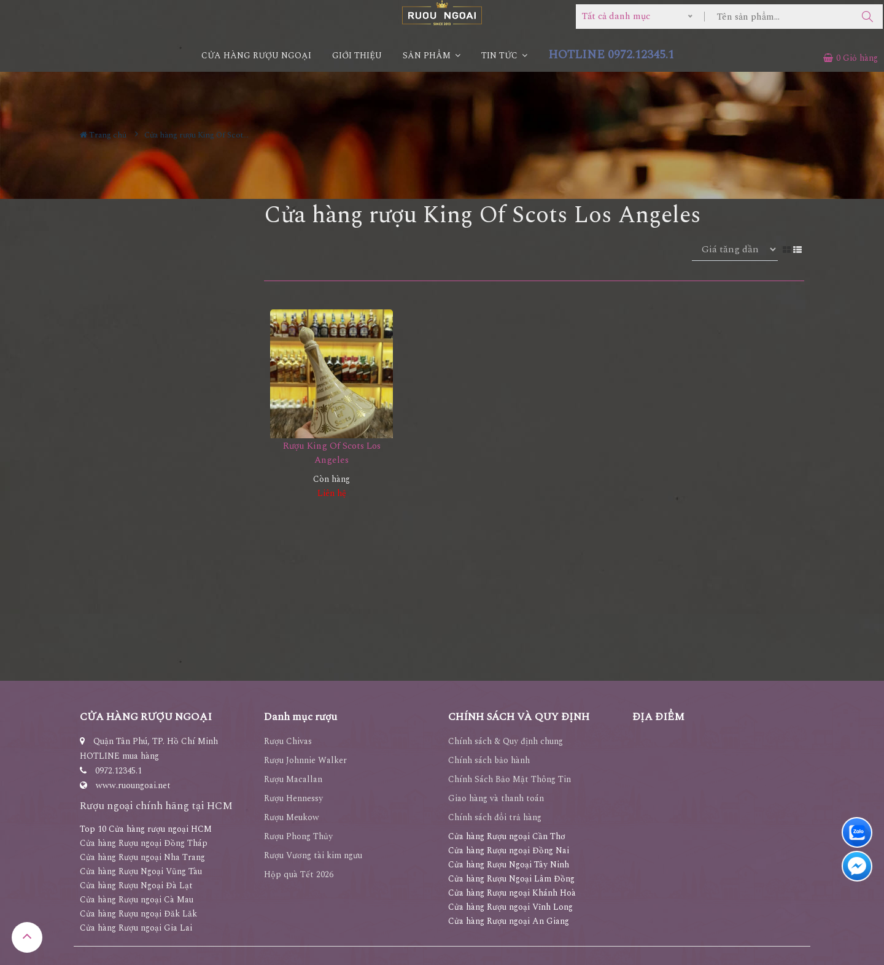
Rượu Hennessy (293, 798)
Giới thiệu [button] (357, 55)
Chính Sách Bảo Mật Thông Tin (509, 779)
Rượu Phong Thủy (298, 836)
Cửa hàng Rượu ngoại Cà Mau (136, 899)
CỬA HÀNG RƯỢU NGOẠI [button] (256, 55)
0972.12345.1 (118, 770)
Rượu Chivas (288, 741)
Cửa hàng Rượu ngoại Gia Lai (136, 927)
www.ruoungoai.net (133, 785)
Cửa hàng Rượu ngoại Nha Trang (142, 857)
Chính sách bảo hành (489, 760)
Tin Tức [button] (504, 55)
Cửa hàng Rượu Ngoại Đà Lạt (136, 885)
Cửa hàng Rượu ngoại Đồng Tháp (143, 843)
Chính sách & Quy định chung (505, 741)
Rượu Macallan (293, 779)
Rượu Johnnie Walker (305, 760)
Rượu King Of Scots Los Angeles (332, 453)
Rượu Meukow (291, 817)
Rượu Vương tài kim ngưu (313, 855)
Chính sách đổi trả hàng (494, 817)
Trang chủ (103, 135)
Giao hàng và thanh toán (496, 798)
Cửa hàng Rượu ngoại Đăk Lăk (138, 913)
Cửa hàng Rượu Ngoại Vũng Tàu (141, 871)
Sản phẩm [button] (431, 55)
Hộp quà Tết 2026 (298, 874)
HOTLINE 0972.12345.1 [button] (611, 55)
